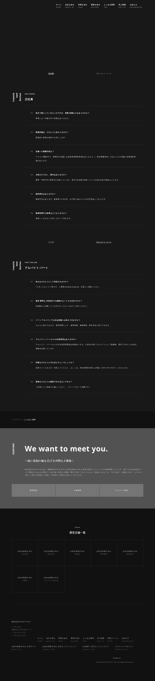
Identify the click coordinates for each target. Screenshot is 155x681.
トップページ (16, 420)
